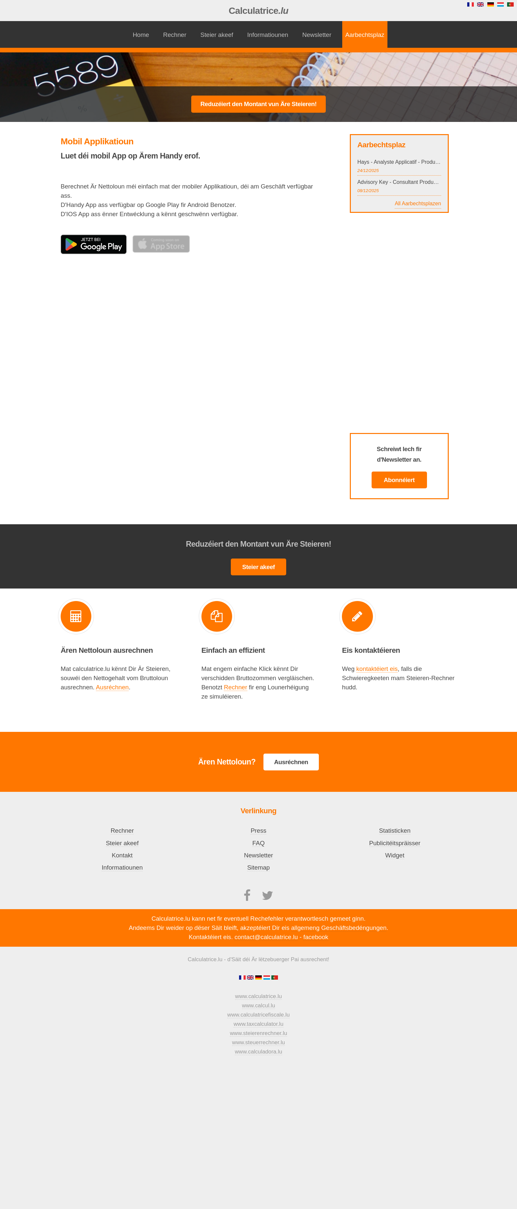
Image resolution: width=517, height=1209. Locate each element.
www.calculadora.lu (258, 1052)
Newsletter (316, 34)
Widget (394, 855)
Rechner (175, 34)
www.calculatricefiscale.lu (258, 1015)
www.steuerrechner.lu (258, 1042)
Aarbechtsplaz (364, 34)
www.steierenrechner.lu (258, 1033)
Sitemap (258, 867)
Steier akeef (216, 34)
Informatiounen (267, 34)
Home (141, 34)
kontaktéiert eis (377, 668)
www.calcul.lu (258, 1005)
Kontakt (122, 855)
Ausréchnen (112, 687)
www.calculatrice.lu (258, 996)
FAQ (258, 843)
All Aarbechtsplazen (418, 203)
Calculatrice (259, 11)
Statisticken (395, 830)
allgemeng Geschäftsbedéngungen (338, 927)
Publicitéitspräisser (395, 843)
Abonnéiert (399, 479)
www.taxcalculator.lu (258, 1024)
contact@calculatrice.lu (266, 937)
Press (258, 830)
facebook (315, 937)
